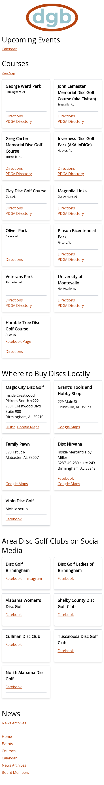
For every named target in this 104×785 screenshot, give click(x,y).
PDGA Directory (19, 121)
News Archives (14, 723)
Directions (14, 116)
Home (7, 736)
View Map (8, 73)
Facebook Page (18, 341)
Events (7, 743)
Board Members (15, 772)
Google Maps (28, 426)
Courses (9, 750)
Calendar (9, 48)
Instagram (33, 578)
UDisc (10, 426)
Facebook (66, 478)
